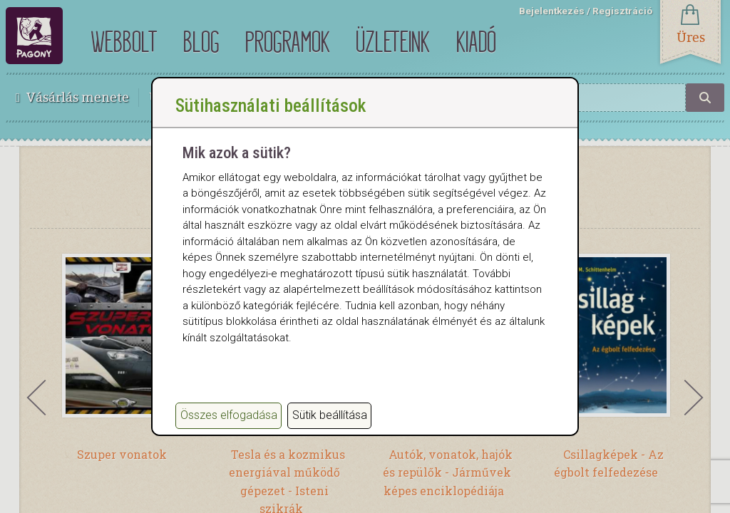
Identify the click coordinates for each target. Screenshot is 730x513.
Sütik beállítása (329, 415)
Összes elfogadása (228, 415)
